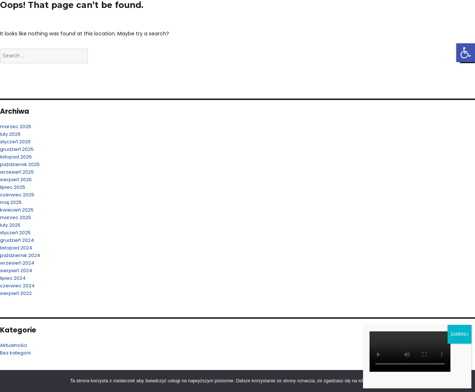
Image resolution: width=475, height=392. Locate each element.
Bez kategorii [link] (15, 352)
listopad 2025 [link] (16, 156)
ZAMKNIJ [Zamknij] (459, 334)
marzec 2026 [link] (15, 126)
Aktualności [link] (13, 345)
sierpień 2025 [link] (16, 179)
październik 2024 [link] (20, 255)
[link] (465, 52)
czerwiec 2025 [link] (17, 194)
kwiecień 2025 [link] (17, 209)
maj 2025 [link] (11, 202)
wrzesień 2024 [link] (17, 263)
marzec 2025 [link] (15, 217)
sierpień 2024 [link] (16, 270)
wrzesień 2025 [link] (17, 172)
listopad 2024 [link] (16, 247)
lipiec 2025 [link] (12, 187)
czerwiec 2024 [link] (17, 285)
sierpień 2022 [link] (16, 293)
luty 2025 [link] (10, 225)
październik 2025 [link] (20, 164)
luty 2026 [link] (10, 134)
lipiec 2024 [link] (13, 278)
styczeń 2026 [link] (15, 141)
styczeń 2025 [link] (15, 232)
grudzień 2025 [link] (17, 149)
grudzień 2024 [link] (17, 240)
